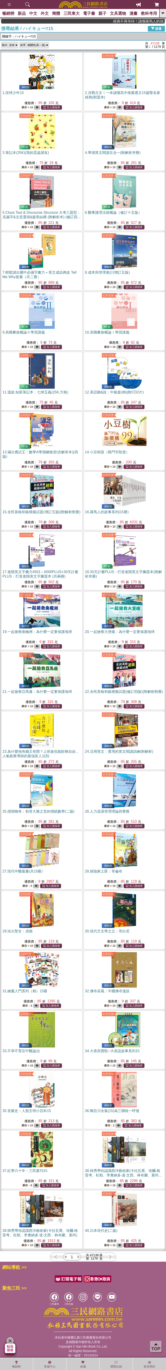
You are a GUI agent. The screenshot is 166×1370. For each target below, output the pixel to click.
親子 (102, 13)
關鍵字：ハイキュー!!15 (19, 36)
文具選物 (118, 13)
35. (26, 1111)
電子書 (89, 13)
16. (107, 512)
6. (113, 212)
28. (103, 871)
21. (37, 692)
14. (107, 452)
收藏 (83, 1364)
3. (25, 153)
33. (21, 1051)
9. (23, 332)
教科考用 (149, 13)
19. (37, 632)
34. (112, 1051)
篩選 (156, 28)
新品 (22, 13)
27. (22, 871)
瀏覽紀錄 (116, 1364)
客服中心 (50, 1364)
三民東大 (71, 13)
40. (101, 1231)
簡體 (56, 13)
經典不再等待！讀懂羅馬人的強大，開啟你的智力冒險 (148, 21)
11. (35, 392)
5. (41, 217)
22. (124, 692)
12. (114, 392)
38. (123, 1175)
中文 (33, 13)
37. (24, 1171)
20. (120, 632)
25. (38, 811)
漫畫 (133, 13)
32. (107, 991)
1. (13, 93)
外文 (45, 13)
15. (41, 512)
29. (17, 931)
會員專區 (149, 1364)
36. (112, 1111)
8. (107, 272)
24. (119, 751)
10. (107, 332)
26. (107, 811)
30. (107, 931)
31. (24, 991)
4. (113, 153)
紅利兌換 (108, 55)
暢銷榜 (8, 13)
